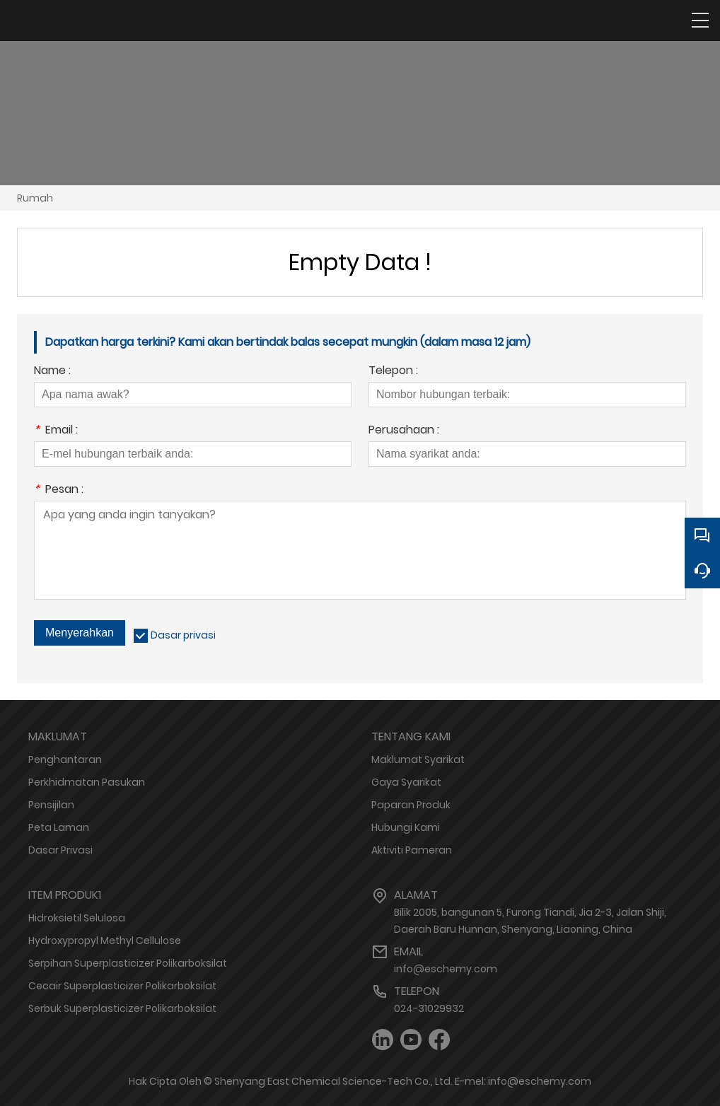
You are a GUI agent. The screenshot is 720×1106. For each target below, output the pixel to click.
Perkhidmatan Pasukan (86, 782)
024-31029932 (429, 1008)
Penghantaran (65, 759)
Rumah (35, 198)
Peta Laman (58, 827)
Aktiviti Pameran (411, 850)
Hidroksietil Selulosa (76, 918)
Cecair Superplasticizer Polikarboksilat (122, 986)
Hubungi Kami (405, 827)
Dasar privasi (183, 635)
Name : (52, 371)
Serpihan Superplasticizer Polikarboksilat (127, 963)
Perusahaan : (403, 431)
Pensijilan (51, 805)
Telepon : (393, 371)
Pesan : (58, 490)
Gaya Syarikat (406, 782)
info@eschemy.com (445, 969)
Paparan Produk (411, 805)
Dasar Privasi (60, 850)
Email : (56, 431)
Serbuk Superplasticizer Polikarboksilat (122, 1008)
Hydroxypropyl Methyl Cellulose (104, 940)
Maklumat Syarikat (418, 759)
